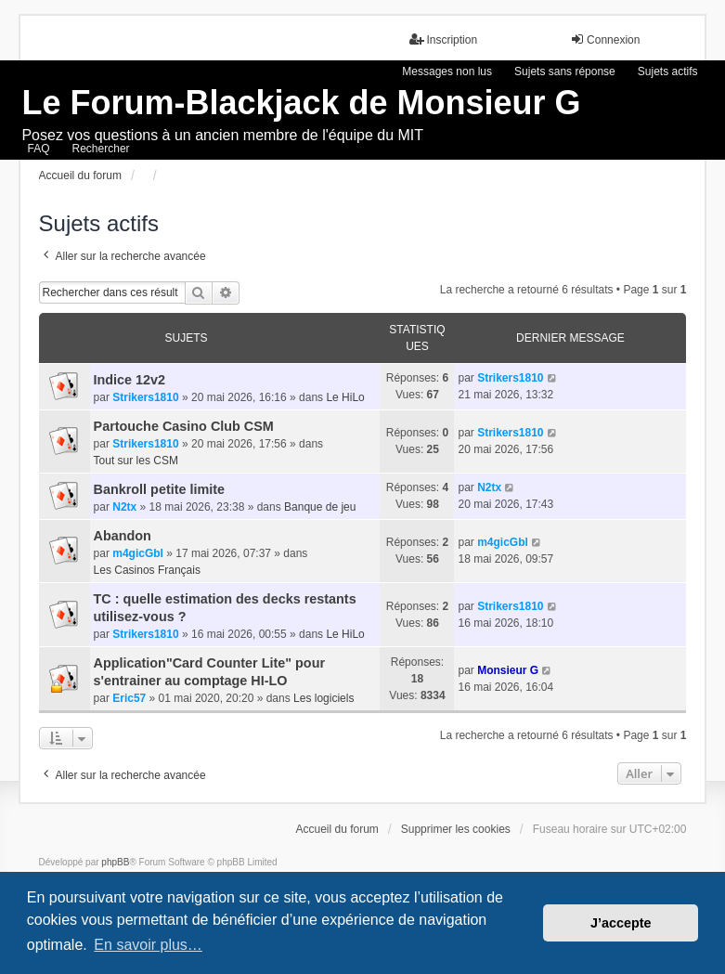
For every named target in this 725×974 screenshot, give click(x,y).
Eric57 (129, 698)
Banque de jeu (320, 506)
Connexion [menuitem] (605, 39)
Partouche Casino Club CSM (184, 426)
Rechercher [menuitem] (101, 148)
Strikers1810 (145, 397)
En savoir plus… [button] (148, 945)
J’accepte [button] (621, 923)
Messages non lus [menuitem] (447, 71)
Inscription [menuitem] (443, 39)
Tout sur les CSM (136, 460)
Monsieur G (507, 670)
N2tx (124, 506)
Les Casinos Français (147, 570)
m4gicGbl (137, 553)
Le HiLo (345, 397)
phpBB (115, 862)
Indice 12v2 (130, 379)
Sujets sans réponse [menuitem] (564, 71)
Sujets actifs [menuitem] (668, 71)
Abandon (122, 535)
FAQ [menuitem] (39, 148)
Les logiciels (323, 698)
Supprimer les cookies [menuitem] (456, 829)
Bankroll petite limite (160, 489)
